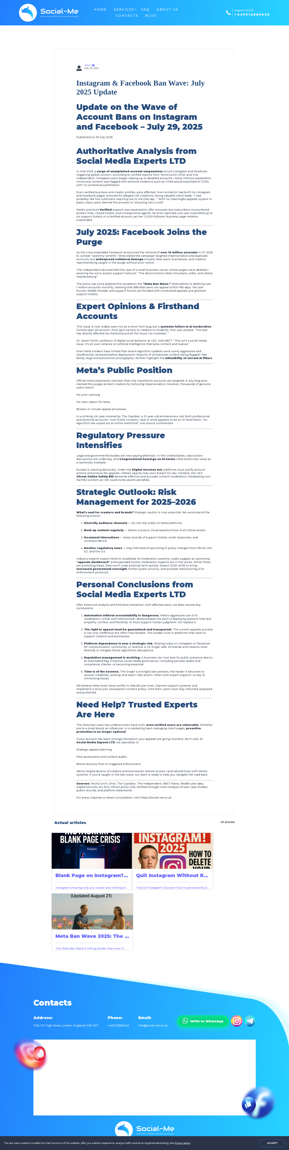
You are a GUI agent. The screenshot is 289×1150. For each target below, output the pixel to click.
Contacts (127, 15)
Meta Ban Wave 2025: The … (92, 936)
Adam (88, 65)
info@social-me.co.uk (153, 1025)
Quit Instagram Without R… (172, 875)
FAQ (145, 9)
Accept (272, 1143)
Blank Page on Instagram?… (91, 875)
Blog (151, 15)
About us (167, 9)
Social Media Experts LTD (131, 161)
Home (100, 9)
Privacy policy (182, 1143)
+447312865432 (252, 14)
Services (124, 9)
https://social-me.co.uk (155, 797)
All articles (228, 822)
